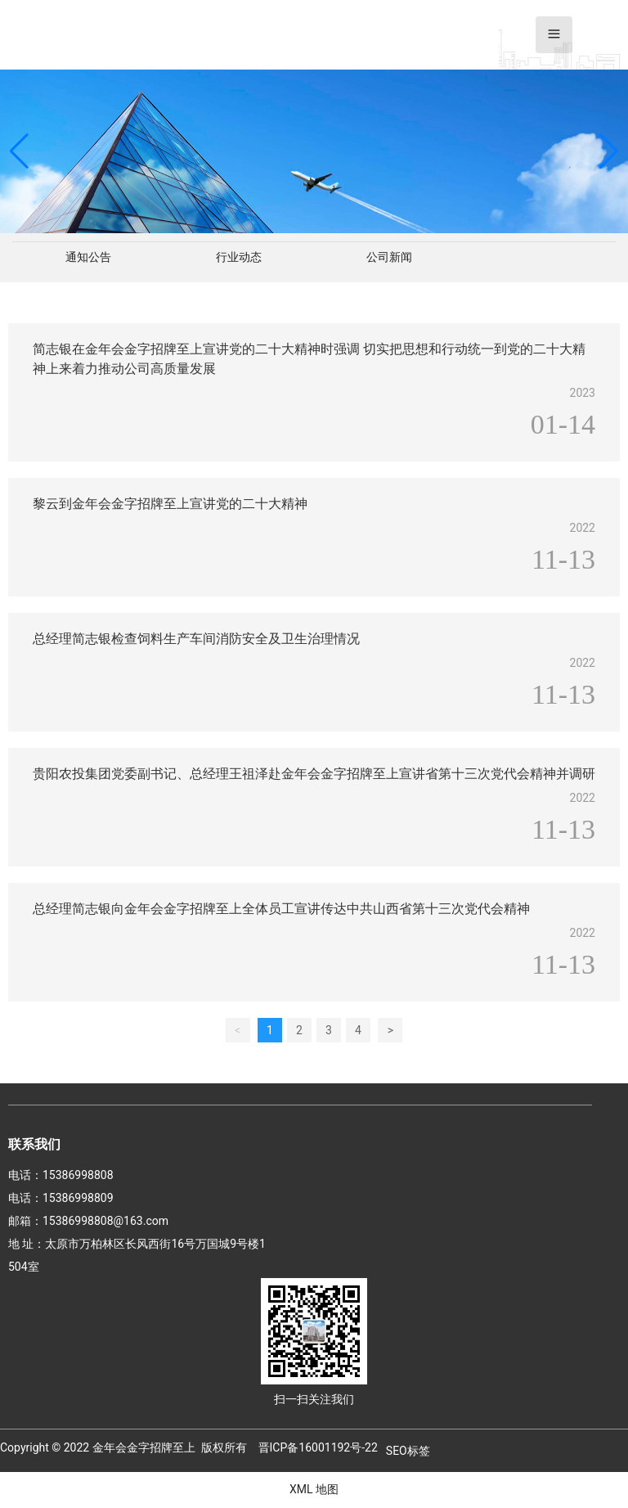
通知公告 (88, 256)
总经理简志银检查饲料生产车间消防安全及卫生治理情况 (196, 638)
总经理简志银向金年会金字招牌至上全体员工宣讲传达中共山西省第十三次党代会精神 (281, 908)
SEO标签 (408, 1450)
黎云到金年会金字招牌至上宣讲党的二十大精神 (170, 503)
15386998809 (78, 1197)
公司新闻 (389, 256)
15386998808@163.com (105, 1220)
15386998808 (78, 1175)
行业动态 (239, 256)
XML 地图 (314, 1489)
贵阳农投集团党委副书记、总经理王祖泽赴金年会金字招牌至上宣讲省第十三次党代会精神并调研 (314, 773)
